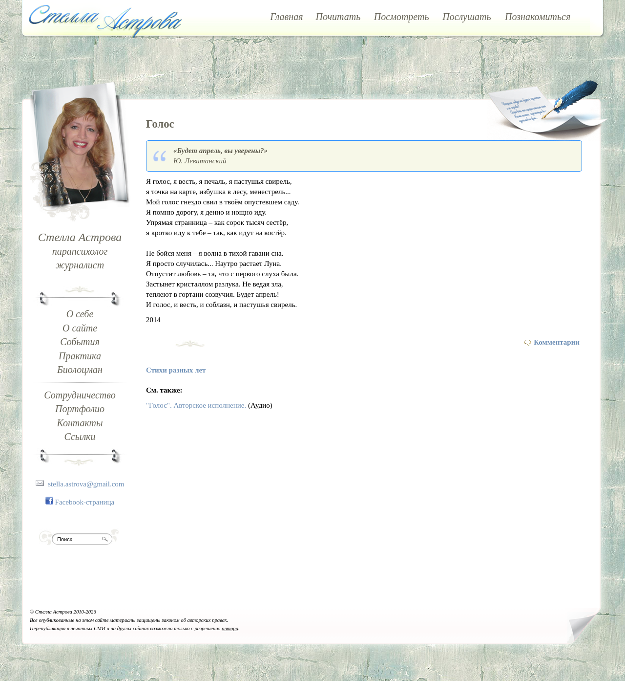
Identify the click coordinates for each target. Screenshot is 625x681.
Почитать (338, 16)
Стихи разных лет (176, 370)
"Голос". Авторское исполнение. (196, 405)
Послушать (466, 16)
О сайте (79, 328)
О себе (80, 313)
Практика (80, 356)
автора (230, 628)
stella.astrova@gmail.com (86, 484)
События (80, 341)
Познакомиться (537, 16)
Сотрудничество (79, 395)
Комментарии (557, 342)
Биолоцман (80, 369)
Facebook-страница (85, 502)
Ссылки (80, 436)
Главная (286, 16)
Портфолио (79, 408)
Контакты (80, 422)
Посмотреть (401, 16)
